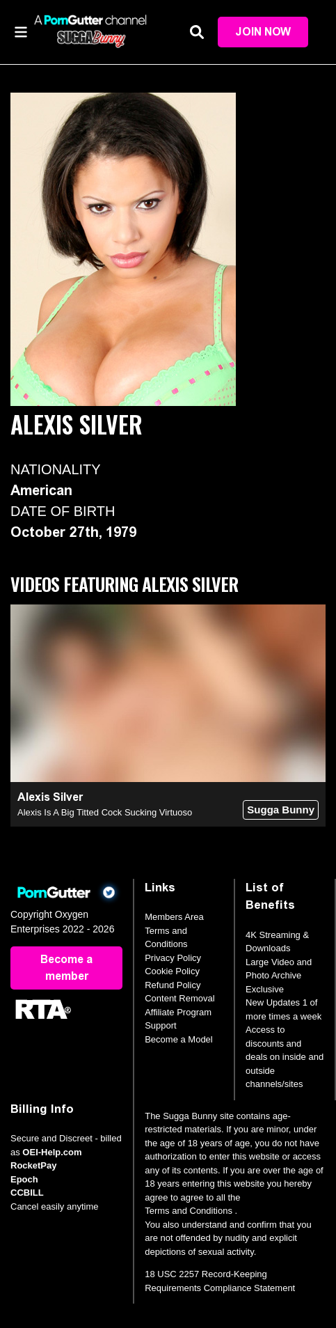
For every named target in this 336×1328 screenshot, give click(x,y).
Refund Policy (172, 985)
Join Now (263, 31)
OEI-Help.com (51, 1152)
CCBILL (27, 1192)
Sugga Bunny (280, 809)
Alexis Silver (50, 797)
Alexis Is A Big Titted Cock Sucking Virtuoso (104, 812)
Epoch (24, 1179)
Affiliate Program (178, 1012)
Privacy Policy (173, 958)
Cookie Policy (172, 971)
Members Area (174, 917)
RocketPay (33, 1165)
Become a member (66, 968)
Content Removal (179, 998)
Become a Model (179, 1039)
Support (161, 1025)
